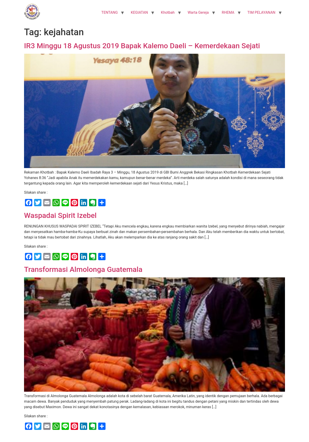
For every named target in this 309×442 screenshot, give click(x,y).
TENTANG (109, 12)
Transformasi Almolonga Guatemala (83, 269)
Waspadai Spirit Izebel (60, 215)
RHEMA (228, 12)
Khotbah (168, 12)
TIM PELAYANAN (261, 12)
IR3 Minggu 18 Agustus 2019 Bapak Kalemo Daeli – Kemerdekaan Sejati (142, 45)
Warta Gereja (198, 12)
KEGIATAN (139, 12)
